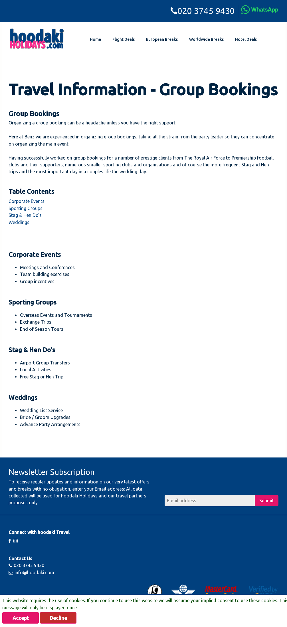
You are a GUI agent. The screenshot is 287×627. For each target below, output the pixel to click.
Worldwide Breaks (206, 39)
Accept (21, 618)
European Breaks (162, 39)
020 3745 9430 (203, 11)
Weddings (19, 222)
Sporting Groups (26, 208)
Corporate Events (27, 201)
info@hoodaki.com (31, 572)
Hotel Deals (246, 39)
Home (95, 39)
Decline (58, 618)
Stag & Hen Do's (25, 215)
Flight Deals (123, 39)
